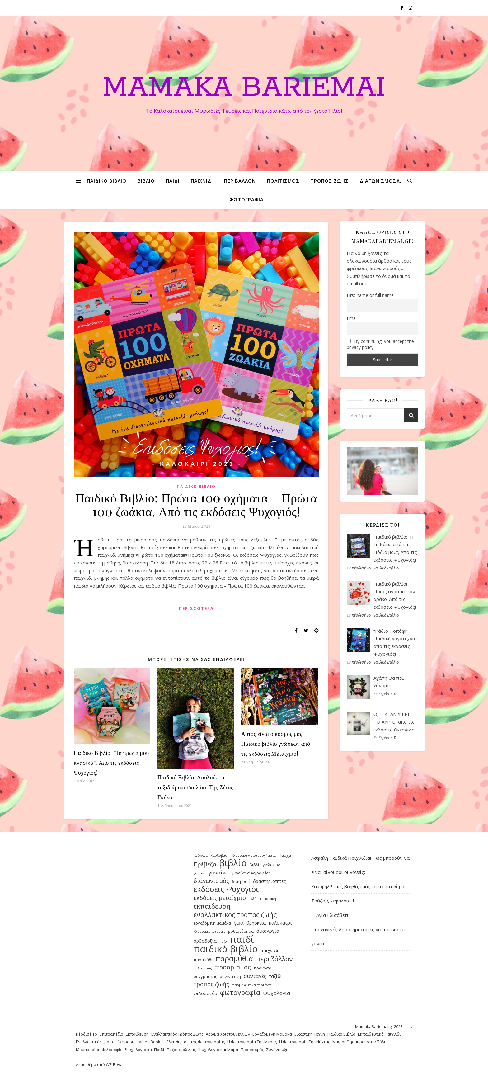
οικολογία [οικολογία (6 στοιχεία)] (267, 930)
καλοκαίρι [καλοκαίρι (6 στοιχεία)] (280, 922)
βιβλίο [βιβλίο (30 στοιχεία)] (233, 863)
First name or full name (370, 295)
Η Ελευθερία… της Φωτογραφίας (194, 1042)
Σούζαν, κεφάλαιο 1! (333, 900)
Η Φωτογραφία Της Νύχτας (304, 1042)
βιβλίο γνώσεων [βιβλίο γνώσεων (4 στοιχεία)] (265, 865)
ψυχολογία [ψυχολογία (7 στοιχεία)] (276, 993)
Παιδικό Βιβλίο (196, 486)
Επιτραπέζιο (111, 1034)
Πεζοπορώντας (181, 1049)
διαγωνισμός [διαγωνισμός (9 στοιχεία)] (211, 881)
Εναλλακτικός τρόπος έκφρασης (106, 1042)
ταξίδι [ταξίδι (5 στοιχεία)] (275, 976)
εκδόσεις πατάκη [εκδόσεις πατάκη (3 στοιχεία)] (262, 899)
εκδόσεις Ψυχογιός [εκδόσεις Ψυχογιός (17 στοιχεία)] (227, 889)
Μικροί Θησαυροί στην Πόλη (359, 1042)
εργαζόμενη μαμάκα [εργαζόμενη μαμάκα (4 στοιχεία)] (212, 923)
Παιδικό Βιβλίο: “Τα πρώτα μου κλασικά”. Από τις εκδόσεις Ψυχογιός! (111, 762)
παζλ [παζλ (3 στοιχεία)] (223, 941)
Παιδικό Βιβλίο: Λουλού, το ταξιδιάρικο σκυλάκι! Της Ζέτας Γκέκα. (195, 787)
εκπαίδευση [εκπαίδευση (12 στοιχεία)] (212, 906)
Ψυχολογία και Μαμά (218, 1049)
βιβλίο (146, 181)
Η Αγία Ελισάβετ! (329, 915)
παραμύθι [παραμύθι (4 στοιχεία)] (203, 960)
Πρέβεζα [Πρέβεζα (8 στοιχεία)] (205, 864)
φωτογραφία (246, 199)
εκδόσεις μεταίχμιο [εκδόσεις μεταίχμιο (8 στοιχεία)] (220, 898)
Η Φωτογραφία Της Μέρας (252, 1042)
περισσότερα (196, 608)
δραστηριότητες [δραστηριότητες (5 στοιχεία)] (269, 881)
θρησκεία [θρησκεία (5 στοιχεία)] (256, 923)
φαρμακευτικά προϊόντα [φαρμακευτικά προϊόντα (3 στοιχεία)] (252, 985)
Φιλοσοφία (112, 1049)
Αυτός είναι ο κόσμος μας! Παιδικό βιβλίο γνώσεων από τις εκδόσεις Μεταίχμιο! (275, 743)
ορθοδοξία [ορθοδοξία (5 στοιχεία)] (205, 941)
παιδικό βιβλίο (106, 181)
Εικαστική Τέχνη (309, 1034)
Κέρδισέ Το (361, 568)
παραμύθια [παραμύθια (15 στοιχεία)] (234, 959)
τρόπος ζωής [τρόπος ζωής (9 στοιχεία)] (211, 984)
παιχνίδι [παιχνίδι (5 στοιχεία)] (269, 951)
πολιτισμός (283, 181)
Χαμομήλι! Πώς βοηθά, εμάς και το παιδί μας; (359, 886)
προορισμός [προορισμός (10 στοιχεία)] (233, 967)
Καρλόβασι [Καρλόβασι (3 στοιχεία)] (219, 855)
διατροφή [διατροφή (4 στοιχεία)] (241, 881)
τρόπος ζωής (330, 181)
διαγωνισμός (378, 181)
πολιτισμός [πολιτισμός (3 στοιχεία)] (203, 968)
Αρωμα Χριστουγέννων (228, 1034)
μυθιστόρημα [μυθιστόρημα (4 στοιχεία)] (241, 931)
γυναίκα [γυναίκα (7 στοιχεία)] (219, 872)
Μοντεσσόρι (87, 1049)
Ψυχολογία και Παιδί (144, 1049)
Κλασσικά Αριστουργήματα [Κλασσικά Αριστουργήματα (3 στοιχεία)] (253, 855)
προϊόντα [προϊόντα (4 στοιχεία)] (262, 968)
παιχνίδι (202, 181)
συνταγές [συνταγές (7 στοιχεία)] (255, 975)
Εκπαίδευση (137, 1034)
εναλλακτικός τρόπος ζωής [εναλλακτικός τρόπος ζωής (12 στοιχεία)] (235, 915)
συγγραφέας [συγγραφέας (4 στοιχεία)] (205, 976)
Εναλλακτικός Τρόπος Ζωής (177, 1034)
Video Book (149, 1042)
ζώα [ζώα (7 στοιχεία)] (239, 922)
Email (352, 318)
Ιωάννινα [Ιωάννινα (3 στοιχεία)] (201, 855)
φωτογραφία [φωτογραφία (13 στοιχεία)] (240, 993)
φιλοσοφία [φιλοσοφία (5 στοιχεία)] (205, 993)
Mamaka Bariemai (244, 87)
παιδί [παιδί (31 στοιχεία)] (242, 939)
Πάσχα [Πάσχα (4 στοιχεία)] (285, 855)
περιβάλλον (240, 181)
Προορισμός (252, 1049)
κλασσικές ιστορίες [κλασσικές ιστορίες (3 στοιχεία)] (209, 931)
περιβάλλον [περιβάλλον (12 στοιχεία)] (274, 959)
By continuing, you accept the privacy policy (380, 344)
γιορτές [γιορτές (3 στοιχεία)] (200, 873)
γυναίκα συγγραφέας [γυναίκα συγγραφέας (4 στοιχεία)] (251, 873)
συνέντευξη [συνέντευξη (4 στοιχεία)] (230, 976)
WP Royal (115, 1064)
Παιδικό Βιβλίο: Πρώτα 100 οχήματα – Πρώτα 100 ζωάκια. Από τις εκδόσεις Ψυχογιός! (196, 504)
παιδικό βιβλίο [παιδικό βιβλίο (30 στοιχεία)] (226, 949)
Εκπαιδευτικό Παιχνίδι (379, 1034)
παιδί (173, 181)
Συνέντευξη (277, 1049)
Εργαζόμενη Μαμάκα (272, 1034)
